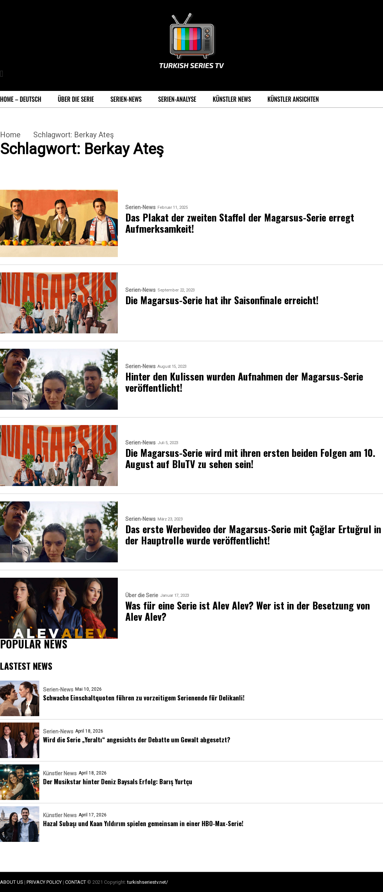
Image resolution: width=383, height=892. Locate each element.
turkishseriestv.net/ (147, 882)
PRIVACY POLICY (44, 882)
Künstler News (232, 99)
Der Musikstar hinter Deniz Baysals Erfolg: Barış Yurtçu (117, 781)
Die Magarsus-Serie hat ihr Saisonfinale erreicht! (222, 300)
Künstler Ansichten (293, 99)
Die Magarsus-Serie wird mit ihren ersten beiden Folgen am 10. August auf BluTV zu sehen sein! (250, 458)
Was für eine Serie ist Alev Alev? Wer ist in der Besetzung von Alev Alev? (247, 611)
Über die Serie (76, 99)
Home (10, 134)
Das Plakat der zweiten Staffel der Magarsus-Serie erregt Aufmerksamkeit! (239, 223)
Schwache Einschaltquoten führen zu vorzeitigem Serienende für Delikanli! (144, 697)
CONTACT (75, 882)
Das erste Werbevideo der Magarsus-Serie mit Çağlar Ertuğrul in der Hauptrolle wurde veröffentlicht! (253, 534)
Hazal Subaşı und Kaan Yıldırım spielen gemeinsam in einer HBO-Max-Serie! (143, 823)
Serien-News (126, 99)
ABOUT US (11, 882)
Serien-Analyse (177, 99)
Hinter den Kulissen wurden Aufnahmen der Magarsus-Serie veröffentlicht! (244, 382)
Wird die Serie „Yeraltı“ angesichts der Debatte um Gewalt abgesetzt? (136, 739)
